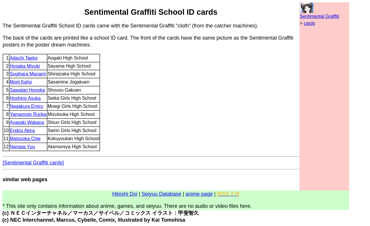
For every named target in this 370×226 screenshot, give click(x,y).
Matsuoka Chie (25, 138)
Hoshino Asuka (25, 98)
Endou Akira (22, 130)
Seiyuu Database (161, 194)
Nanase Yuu (22, 146)
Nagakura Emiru (26, 106)
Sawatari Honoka (27, 90)
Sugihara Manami (28, 73)
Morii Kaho (21, 81)
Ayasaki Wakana (27, 122)
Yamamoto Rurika (28, 114)
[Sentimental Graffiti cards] (33, 163)
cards (309, 23)
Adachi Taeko (24, 57)
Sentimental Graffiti (319, 16)
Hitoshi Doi (124, 194)
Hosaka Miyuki (25, 66)
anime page (199, 194)
